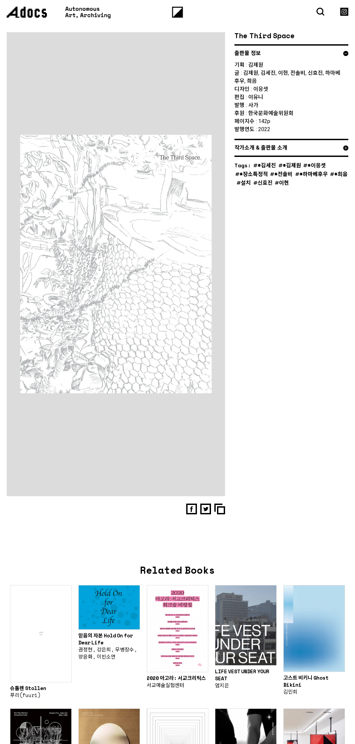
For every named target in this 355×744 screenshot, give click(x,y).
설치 (246, 182)
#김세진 (267, 165)
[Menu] (177, 12)
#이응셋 (316, 165)
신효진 (265, 182)
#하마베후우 (313, 174)
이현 (284, 182)
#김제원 (292, 165)
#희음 (341, 174)
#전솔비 (283, 174)
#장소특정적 (253, 174)
